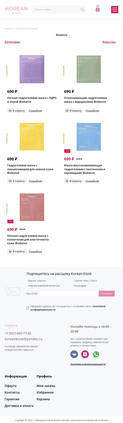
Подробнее (35, 110)
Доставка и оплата (17, 396)
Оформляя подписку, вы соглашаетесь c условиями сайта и (67, 302)
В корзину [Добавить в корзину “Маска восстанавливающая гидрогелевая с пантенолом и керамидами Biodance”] (75, 178)
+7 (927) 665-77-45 (18, 327)
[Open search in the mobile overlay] (59, 9)
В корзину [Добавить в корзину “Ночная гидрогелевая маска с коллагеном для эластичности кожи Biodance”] (18, 245)
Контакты (11, 385)
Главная (9, 28)
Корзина (42, 390)
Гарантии (11, 390)
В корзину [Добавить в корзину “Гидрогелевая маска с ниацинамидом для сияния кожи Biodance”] (18, 178)
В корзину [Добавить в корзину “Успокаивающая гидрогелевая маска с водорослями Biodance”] (75, 110)
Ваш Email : (63, 287)
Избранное (44, 385)
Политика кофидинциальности (88, 358)
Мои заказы (44, 379)
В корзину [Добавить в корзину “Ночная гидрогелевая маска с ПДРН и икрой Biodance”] (18, 110)
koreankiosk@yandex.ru (23, 333)
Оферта (9, 379)
